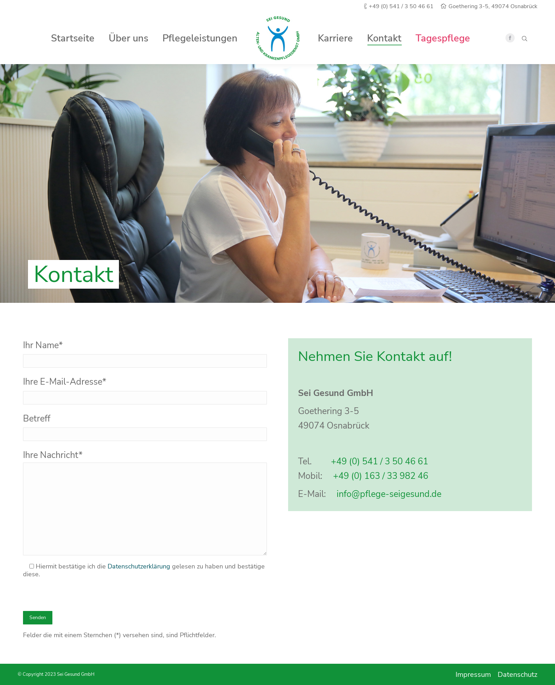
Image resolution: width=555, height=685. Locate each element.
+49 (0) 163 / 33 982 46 (380, 476)
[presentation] (77, 595)
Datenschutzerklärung (139, 566)
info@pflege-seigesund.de (389, 494)
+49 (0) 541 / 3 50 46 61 (379, 461)
